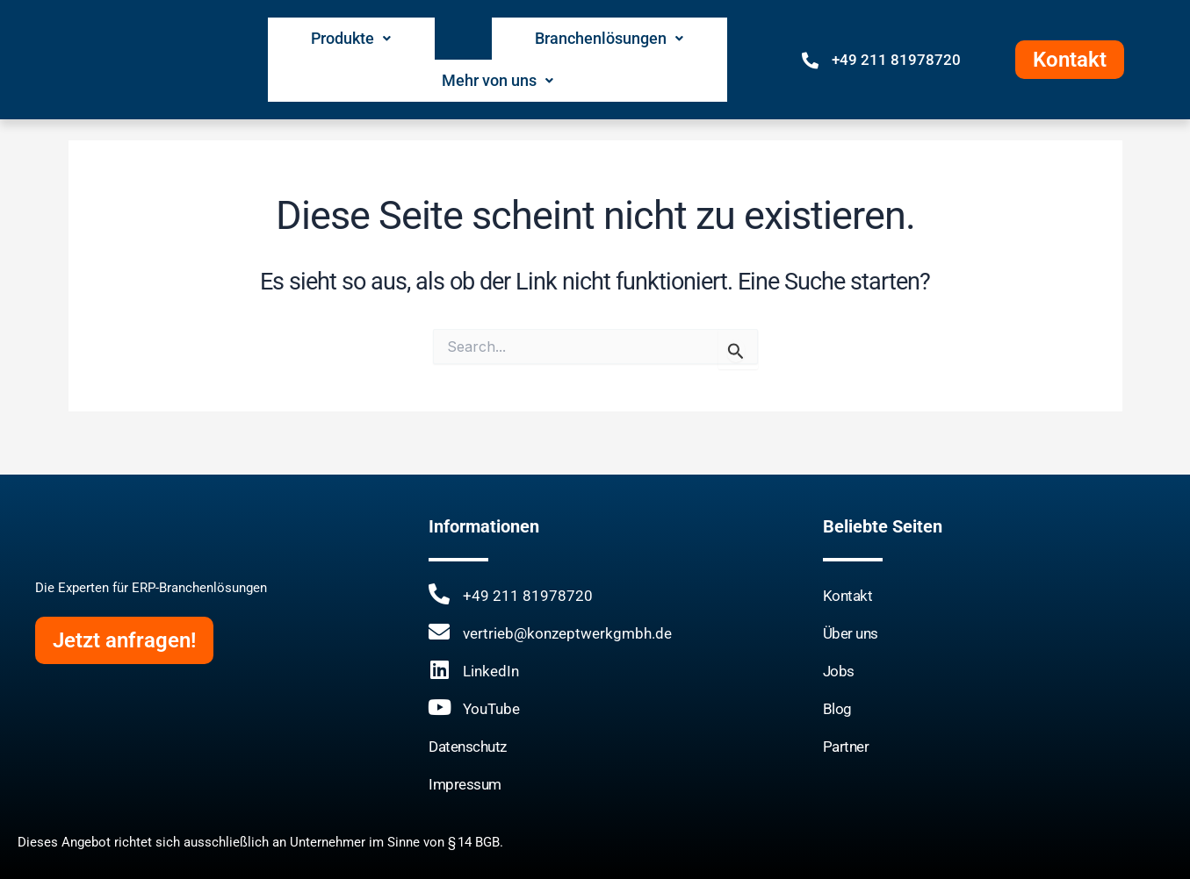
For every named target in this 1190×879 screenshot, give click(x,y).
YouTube (491, 708)
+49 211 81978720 (896, 38)
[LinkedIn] (439, 668)
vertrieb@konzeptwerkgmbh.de (567, 632)
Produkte (310, 37)
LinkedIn (491, 670)
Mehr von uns (671, 37)
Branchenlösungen (483, 37)
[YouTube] (439, 706)
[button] (310, 38)
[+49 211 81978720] (810, 38)
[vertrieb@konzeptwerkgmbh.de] (439, 630)
